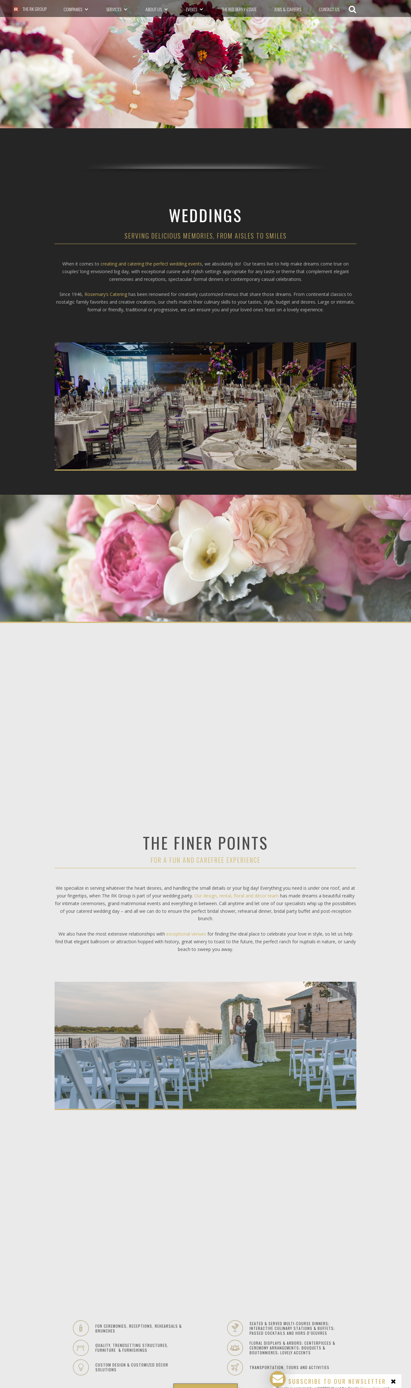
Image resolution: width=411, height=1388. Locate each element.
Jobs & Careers (287, 9)
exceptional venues (186, 934)
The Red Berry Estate (239, 9)
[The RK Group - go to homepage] (29, 9)
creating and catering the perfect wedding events (151, 264)
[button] (76, 9)
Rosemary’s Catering (105, 294)
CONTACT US (329, 9)
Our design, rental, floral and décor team (236, 896)
